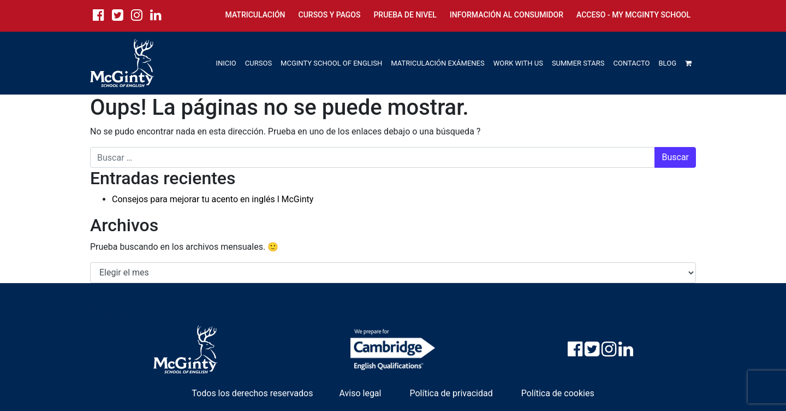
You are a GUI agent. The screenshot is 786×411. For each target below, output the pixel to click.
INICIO (226, 63)
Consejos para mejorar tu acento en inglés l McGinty (212, 199)
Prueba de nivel (404, 14)
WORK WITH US (518, 63)
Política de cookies (557, 393)
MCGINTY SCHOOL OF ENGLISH (331, 63)
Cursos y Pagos (330, 14)
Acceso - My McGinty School (633, 14)
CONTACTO (632, 63)
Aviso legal (360, 393)
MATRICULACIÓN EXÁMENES (437, 63)
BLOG (668, 63)
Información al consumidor (506, 14)
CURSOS (258, 63)
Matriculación (255, 14)
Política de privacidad (450, 393)
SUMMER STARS (578, 63)
